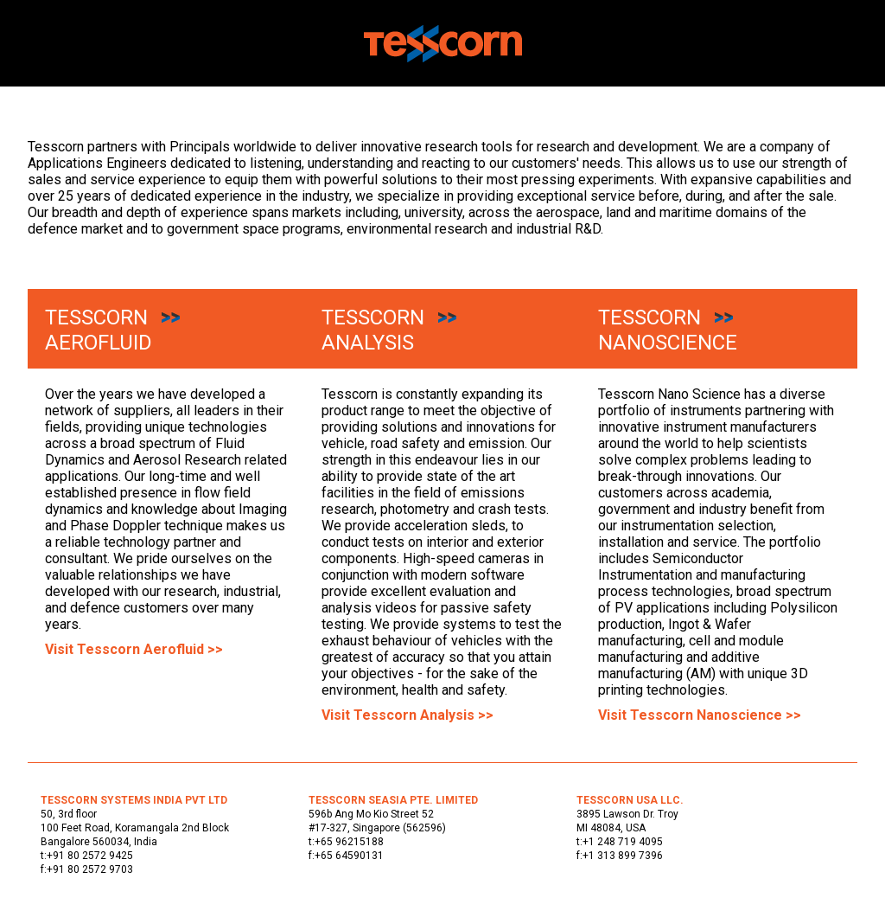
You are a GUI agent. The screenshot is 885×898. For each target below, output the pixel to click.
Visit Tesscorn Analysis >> (407, 715)
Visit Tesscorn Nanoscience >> (699, 715)
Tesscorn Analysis (373, 330)
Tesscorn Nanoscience (667, 330)
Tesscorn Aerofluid (98, 330)
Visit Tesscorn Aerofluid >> (134, 649)
